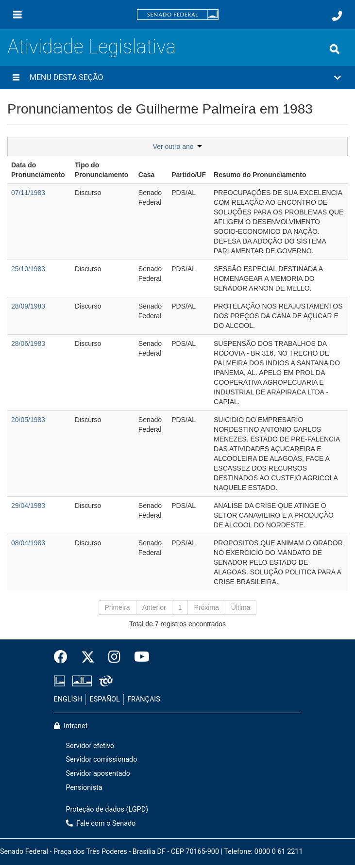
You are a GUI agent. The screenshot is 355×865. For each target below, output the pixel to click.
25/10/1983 (28, 269)
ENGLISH (68, 699)
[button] (177, 77)
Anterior (154, 607)
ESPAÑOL (105, 699)
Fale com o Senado (101, 823)
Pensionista (84, 787)
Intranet (71, 726)
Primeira (117, 607)
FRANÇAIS (143, 699)
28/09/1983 (28, 306)
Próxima (206, 607)
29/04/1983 (28, 505)
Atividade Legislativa (91, 46)
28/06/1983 (28, 343)
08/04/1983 (28, 543)
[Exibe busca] (334, 49)
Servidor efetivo (90, 746)
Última (241, 607)
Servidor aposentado (98, 773)
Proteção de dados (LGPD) (107, 809)
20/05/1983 (28, 420)
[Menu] (17, 14)
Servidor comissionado (101, 759)
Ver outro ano (178, 146)
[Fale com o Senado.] (337, 16)
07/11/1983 (28, 192)
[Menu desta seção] (16, 77)
